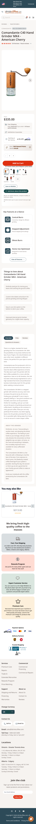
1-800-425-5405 (14, 733)
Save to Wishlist (10, 186)
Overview (8, 338)
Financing (5, 696)
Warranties (5, 699)
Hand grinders (14, 24)
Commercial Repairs (26, 673)
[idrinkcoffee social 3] (20, 811)
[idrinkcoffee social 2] (16, 811)
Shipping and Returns (9, 692)
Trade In (4, 674)
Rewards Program (8, 681)
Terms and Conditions (13, 821)
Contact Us (23, 696)
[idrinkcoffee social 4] (24, 811)
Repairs (4, 670)
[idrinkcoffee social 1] (12, 811)
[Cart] (33, 17)
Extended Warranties (9, 677)
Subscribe (18, 797)
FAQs (17, 338)
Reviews (25, 338)
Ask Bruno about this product (16, 191)
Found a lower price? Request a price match (18, 166)
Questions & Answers (12, 342)
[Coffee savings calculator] (27, 17)
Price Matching (7, 684)
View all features (18, 259)
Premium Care (7, 667)
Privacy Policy (25, 821)
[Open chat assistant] (31, 819)
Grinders (4, 24)
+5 (17, 179)
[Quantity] (10, 156)
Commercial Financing (23, 668)
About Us (22, 692)
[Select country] (4, 4)
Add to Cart (18, 163)
